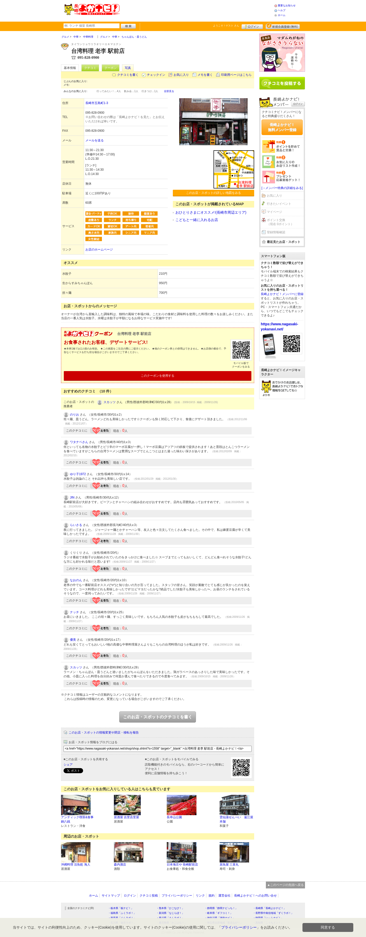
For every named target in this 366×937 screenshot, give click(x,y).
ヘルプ (281, 10)
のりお (74, 414)
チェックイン (156, 75)
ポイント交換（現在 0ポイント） (280, 222)
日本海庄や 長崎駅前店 (182, 864)
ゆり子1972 (78, 474)
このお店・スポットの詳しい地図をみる (213, 193)
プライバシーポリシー (177, 895)
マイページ (274, 212)
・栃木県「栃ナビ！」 (120, 908)
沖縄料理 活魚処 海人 (75, 864)
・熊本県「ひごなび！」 (170, 908)
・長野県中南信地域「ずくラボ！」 (273, 913)
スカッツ (109, 402)
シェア (68, 764)
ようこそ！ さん (226, 25)
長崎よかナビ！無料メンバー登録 (282, 127)
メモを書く (205, 75)
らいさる (76, 525)
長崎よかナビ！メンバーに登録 (282, 294)
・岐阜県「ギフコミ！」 (219, 913)
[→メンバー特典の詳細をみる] (282, 188)
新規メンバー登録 (283, 26)
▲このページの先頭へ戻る (285, 885)
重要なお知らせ (287, 5)
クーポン (110, 68)
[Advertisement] (196, 10)
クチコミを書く (128, 75)
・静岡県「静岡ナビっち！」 (221, 908)
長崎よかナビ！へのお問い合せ (255, 895)
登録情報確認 (276, 232)
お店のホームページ (99, 249)
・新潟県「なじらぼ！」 (170, 913)
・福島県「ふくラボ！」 (122, 913)
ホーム (281, 15)
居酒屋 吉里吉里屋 (126, 817)
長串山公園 (174, 817)
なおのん (76, 580)
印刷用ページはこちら (236, 75)
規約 (211, 895)
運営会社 (224, 895)
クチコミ (90, 68)
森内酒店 (120, 864)
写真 (128, 68)
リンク (200, 895)
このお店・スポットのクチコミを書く (157, 717)
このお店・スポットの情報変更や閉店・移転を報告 (104, 732)
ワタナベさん (79, 442)
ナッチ (74, 612)
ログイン (252, 26)
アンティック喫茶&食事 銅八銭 (77, 819)
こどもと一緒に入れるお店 (196, 220)
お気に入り (181, 75)
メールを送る (94, 140)
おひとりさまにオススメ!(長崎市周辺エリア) (210, 212)
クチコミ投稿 (149, 895)
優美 (73, 639)
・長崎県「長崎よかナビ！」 (269, 908)
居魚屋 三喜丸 (229, 864)
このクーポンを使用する (157, 375)
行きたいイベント (279, 204)
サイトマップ (111, 895)
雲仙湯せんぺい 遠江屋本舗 (236, 819)
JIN (72, 497)
